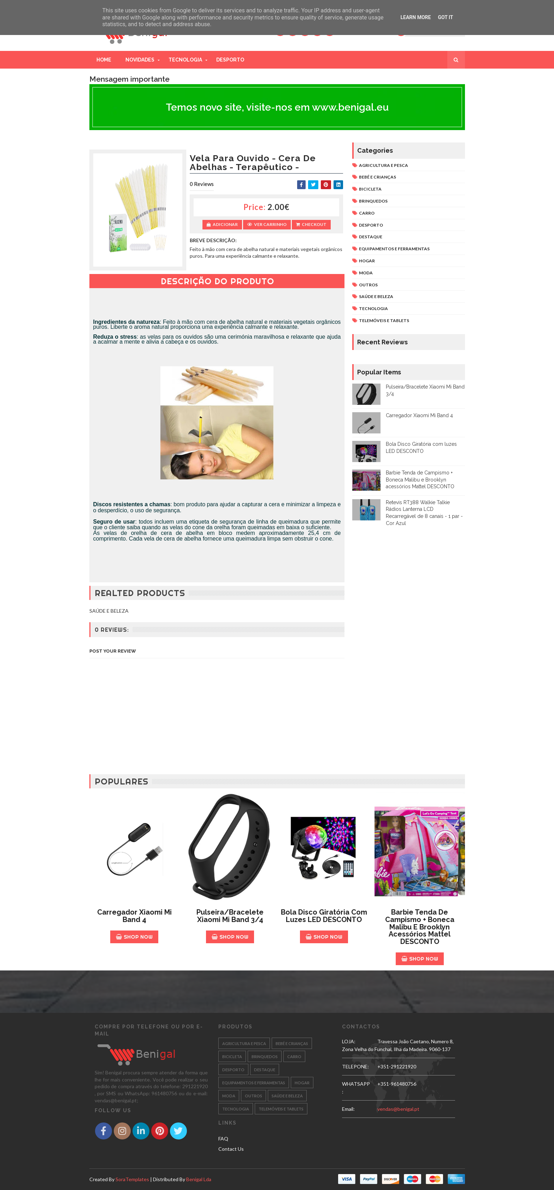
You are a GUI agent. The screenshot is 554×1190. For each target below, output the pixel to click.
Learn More (415, 17)
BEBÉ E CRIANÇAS (377, 177)
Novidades (139, 60)
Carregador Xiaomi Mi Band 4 (419, 415)
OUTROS (368, 284)
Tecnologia (185, 60)
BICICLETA (370, 189)
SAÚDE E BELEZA (376, 296)
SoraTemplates (132, 1179)
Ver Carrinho (267, 224)
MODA (366, 272)
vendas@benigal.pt (398, 1109)
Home (103, 60)
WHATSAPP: (356, 1088)
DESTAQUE (370, 236)
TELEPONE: (355, 1066)
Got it (445, 17)
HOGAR (367, 260)
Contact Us (231, 1149)
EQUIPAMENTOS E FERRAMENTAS (394, 248)
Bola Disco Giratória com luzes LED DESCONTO (324, 916)
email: (348, 1109)
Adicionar (222, 224)
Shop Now (134, 936)
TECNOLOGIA (373, 308)
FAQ (223, 1139)
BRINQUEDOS (373, 201)
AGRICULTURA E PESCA (383, 165)
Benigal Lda (198, 1179)
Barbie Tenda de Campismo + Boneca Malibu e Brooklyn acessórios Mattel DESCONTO (420, 479)
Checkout (311, 224)
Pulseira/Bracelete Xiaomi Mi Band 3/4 (230, 916)
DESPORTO (371, 225)
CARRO (367, 213)
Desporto (230, 60)
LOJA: (348, 1041)
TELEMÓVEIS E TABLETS (384, 320)
